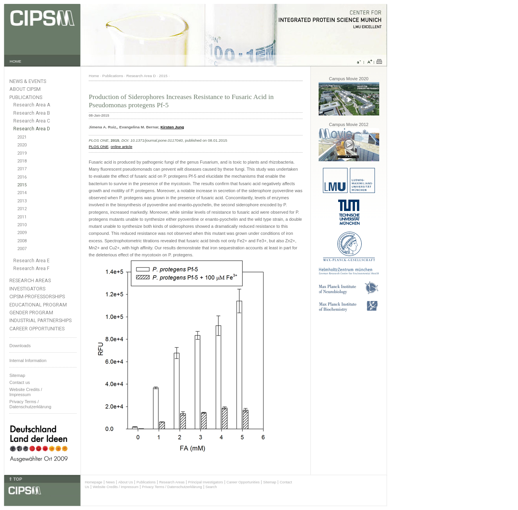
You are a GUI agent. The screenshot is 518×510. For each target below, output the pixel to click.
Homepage (93, 482)
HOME (16, 61)
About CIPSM (25, 89)
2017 (22, 168)
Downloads (19, 345)
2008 (22, 240)
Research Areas (30, 280)
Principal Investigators (205, 482)
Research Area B (31, 113)
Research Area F (31, 268)
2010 (22, 224)
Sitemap (17, 375)
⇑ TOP (15, 479)
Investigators (27, 289)
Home (94, 76)
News (110, 482)
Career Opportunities (37, 329)
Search (211, 487)
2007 (22, 248)
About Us (125, 482)
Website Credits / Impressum (115, 487)
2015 (22, 184)
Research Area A (31, 105)
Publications (25, 97)
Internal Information (28, 360)
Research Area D (31, 129)
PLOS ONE (99, 146)
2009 (22, 232)
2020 (22, 145)
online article (121, 146)
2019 (22, 153)
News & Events (27, 81)
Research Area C (31, 121)
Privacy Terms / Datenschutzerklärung (30, 404)
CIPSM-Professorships (37, 296)
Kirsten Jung (172, 127)
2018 (22, 161)
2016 (22, 177)
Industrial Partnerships (40, 320)
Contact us (19, 382)
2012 (22, 208)
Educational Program (38, 305)
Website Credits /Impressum (25, 392)
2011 (22, 217)
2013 (22, 201)
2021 (22, 137)
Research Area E (31, 260)
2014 (22, 192)
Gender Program (31, 312)
